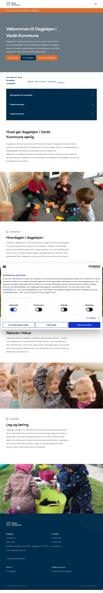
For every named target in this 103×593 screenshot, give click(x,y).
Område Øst (56, 549)
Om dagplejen (29, 58)
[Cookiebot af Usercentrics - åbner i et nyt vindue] (90, 266)
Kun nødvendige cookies (18, 325)
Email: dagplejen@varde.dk (15, 553)
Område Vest (56, 541)
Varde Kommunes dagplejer (62, 574)
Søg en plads (13, 58)
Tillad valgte (51, 325)
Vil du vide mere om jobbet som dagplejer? (22, 11)
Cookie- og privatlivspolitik (88, 589)
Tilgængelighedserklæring (15, 562)
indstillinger (8, 290)
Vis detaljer (91, 318)
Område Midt (56, 545)
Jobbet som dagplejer (49, 58)
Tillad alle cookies (84, 325)
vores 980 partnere (15, 279)
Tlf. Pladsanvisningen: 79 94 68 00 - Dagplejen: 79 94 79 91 (27, 549)
